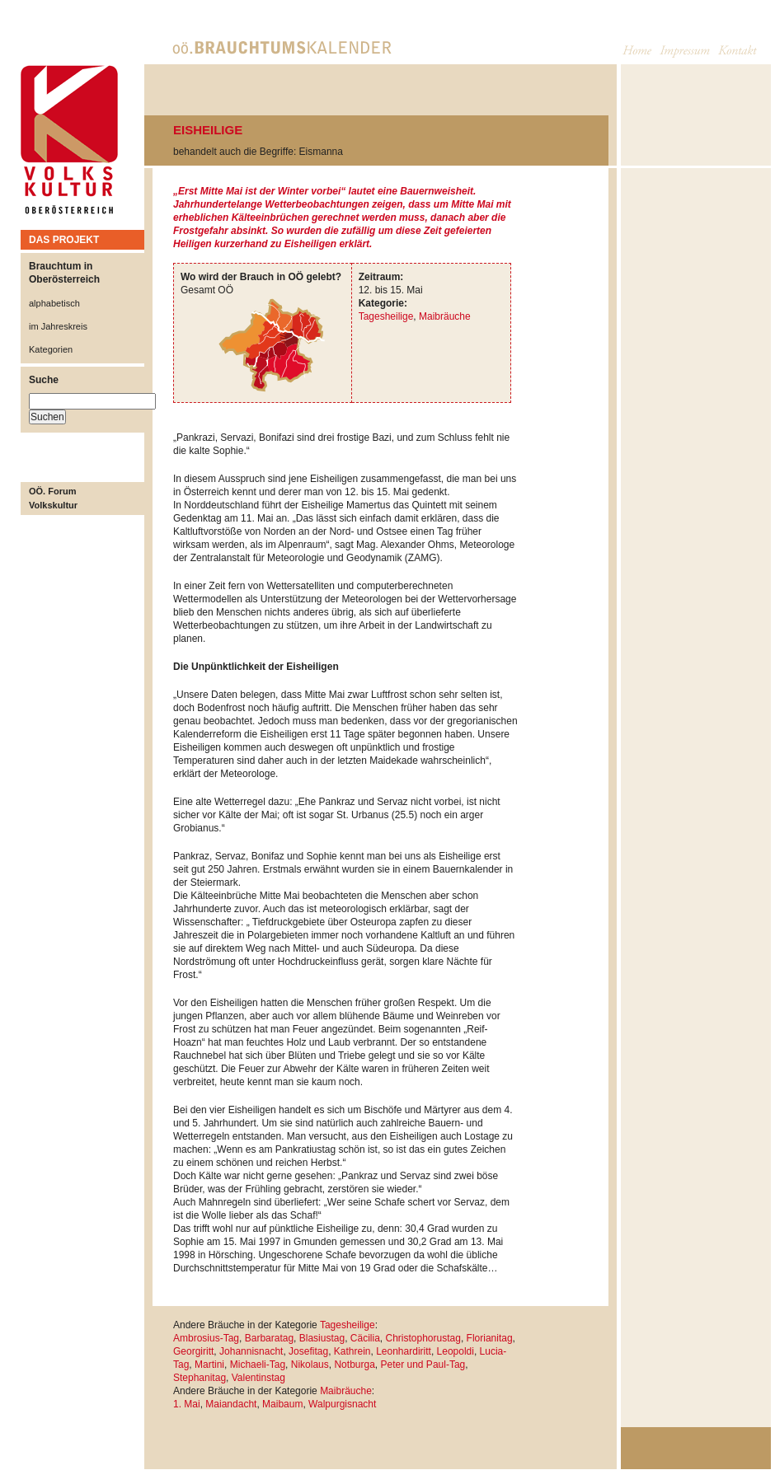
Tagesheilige (386, 316)
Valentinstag (258, 1377)
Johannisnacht (251, 1351)
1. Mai (186, 1404)
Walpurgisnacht (342, 1404)
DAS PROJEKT (64, 240)
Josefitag (308, 1351)
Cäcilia (365, 1338)
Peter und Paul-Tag (423, 1364)
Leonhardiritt (403, 1351)
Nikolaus (310, 1364)
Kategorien (51, 349)
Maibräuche (445, 316)
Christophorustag (422, 1338)
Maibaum (282, 1404)
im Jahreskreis (58, 326)
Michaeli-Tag (257, 1364)
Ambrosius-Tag (206, 1338)
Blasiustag (322, 1338)
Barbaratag (269, 1338)
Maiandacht (230, 1404)
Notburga (354, 1364)
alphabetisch (54, 303)
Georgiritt (193, 1351)
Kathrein (352, 1351)
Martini (209, 1364)
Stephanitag (199, 1377)
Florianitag (490, 1338)
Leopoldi (455, 1351)
